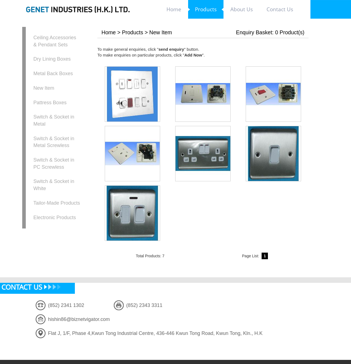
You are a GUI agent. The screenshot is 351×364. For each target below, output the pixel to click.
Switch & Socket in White (53, 185)
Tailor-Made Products (56, 203)
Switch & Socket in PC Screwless (53, 163)
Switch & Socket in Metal (53, 120)
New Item (43, 88)
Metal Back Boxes (53, 73)
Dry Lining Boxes (52, 59)
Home (108, 32)
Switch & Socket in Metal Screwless (53, 142)
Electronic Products (54, 217)
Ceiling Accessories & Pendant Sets (54, 41)
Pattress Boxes (50, 102)
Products (132, 32)
